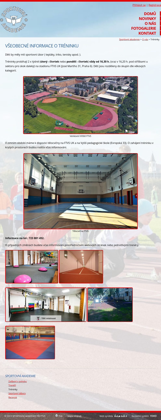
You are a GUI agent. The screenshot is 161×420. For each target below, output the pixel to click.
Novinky (147, 18)
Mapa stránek (74, 416)
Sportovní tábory (17, 393)
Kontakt (147, 33)
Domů (150, 13)
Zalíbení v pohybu (17, 381)
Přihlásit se (139, 5)
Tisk (61, 416)
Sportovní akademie (129, 39)
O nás (145, 39)
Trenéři (12, 385)
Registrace (154, 5)
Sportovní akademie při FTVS (14, 19)
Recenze (12, 397)
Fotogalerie (143, 28)
